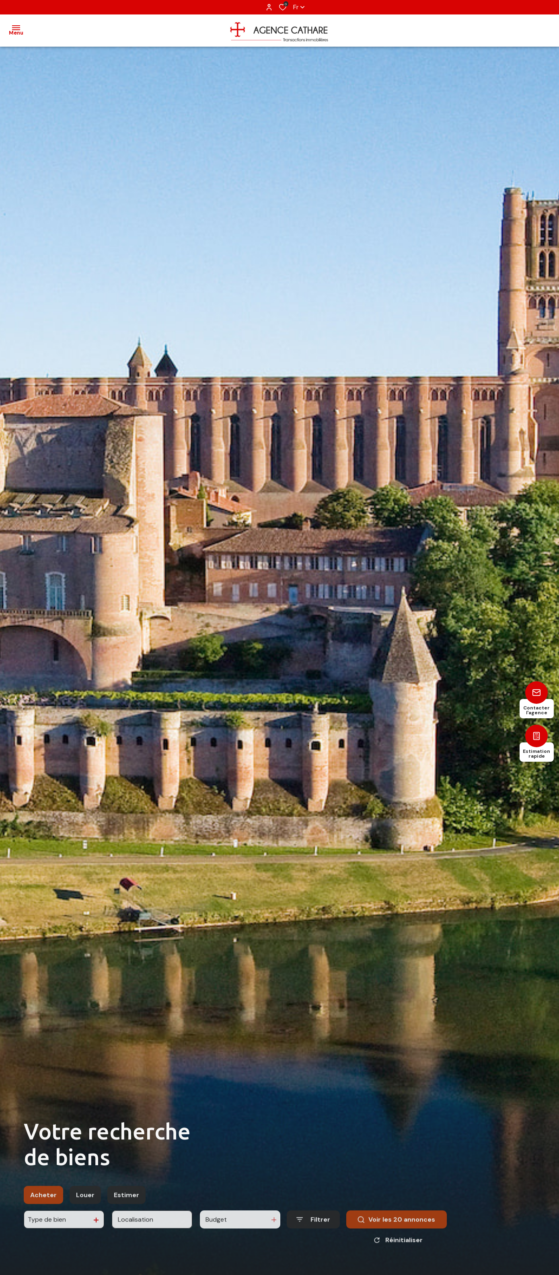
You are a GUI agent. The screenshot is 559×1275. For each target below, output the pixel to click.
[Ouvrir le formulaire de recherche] (313, 1230)
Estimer (126, 1205)
